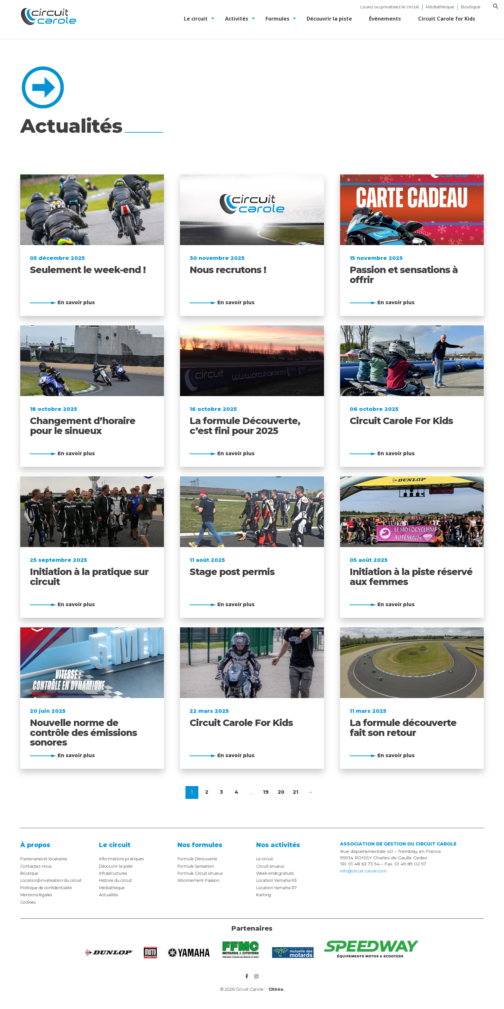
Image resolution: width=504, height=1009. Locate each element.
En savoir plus (78, 302)
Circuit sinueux (272, 866)
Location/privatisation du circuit (54, 880)
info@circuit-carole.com (366, 871)
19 (266, 792)
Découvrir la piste (118, 866)
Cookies (29, 902)
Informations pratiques (123, 858)
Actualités (110, 894)
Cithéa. (276, 990)
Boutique (471, 6)
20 (281, 792)
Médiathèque (440, 6)
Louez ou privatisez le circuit (389, 6)
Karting (264, 894)
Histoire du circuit (118, 880)
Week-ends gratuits (277, 873)
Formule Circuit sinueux (203, 873)
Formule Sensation (198, 866)
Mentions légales (39, 894)
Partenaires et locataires (46, 858)
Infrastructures (115, 873)
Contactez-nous (37, 866)
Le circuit (266, 858)
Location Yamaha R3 (278, 880)
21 (296, 792)
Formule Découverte (200, 858)
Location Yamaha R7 (278, 887)
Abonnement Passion (201, 880)
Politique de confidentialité (49, 887)
